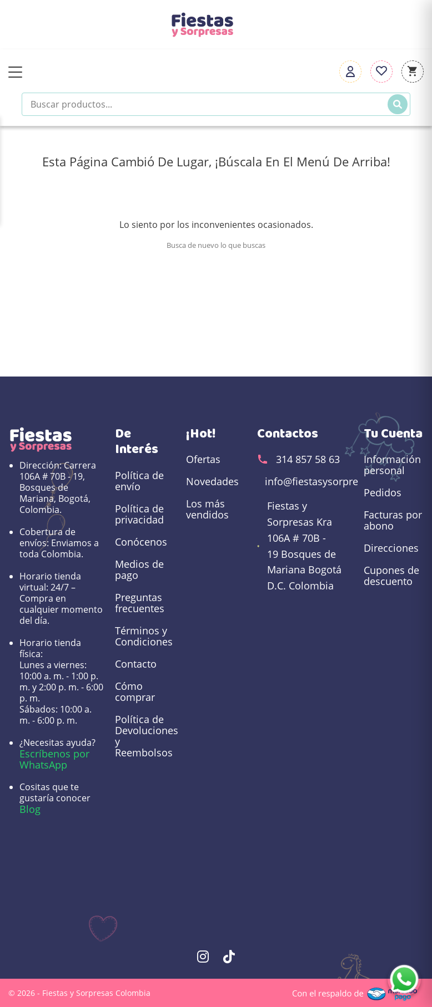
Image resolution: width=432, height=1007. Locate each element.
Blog (30, 809)
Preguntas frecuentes (139, 603)
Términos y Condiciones (144, 636)
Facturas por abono (393, 520)
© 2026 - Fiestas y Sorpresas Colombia (79, 993)
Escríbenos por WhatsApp (54, 759)
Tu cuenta (393, 433)
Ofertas (203, 459)
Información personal (392, 465)
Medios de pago (139, 569)
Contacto (136, 663)
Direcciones (391, 547)
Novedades (212, 481)
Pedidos (382, 492)
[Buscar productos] (216, 104)
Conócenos (141, 541)
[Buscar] (398, 104)
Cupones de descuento (391, 575)
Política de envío (139, 481)
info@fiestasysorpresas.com (331, 481)
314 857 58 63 (308, 459)
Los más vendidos (207, 509)
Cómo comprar (135, 691)
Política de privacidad (139, 514)
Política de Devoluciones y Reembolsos (145, 736)
